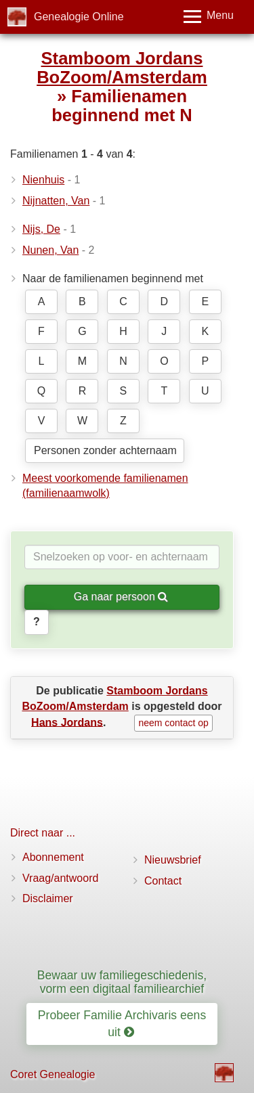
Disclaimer (47, 898)
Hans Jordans (67, 722)
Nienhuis (43, 179)
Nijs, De (41, 229)
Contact (163, 881)
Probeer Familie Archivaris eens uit (122, 1023)
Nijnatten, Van (55, 200)
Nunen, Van (50, 250)
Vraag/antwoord (60, 878)
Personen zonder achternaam (105, 450)
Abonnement (53, 857)
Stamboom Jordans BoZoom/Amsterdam (122, 68)
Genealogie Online (79, 16)
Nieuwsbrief (172, 860)
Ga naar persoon (121, 596)
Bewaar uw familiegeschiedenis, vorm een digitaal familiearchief (122, 981)
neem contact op (173, 722)
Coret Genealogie (52, 1074)
